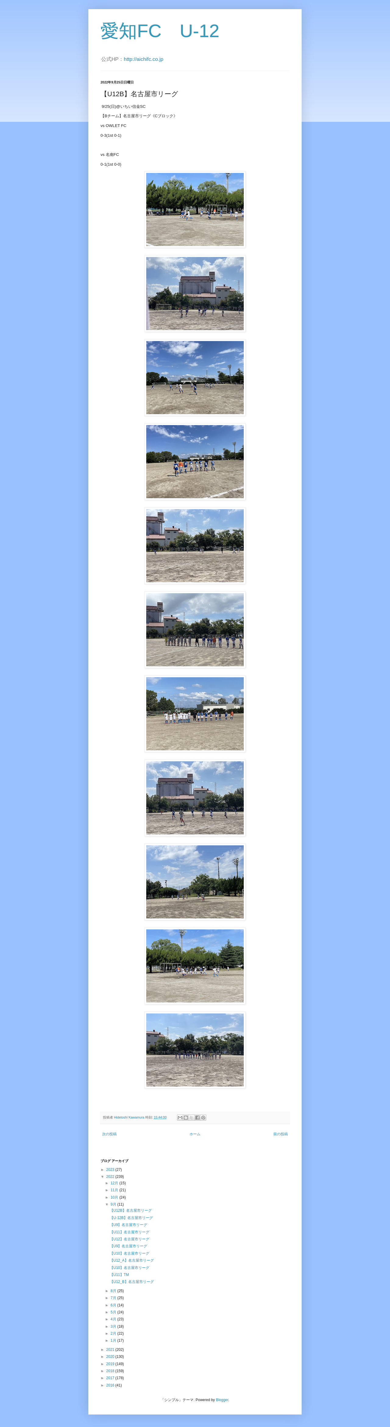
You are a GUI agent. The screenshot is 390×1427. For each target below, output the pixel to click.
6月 (114, 1305)
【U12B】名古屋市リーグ (131, 1210)
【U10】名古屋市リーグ (129, 1253)
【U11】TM (119, 1275)
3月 (114, 1326)
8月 (114, 1291)
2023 (110, 1170)
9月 (114, 1204)
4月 (114, 1319)
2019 (110, 1364)
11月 (115, 1190)
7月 (114, 1298)
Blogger (222, 1400)
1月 (114, 1340)
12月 (115, 1183)
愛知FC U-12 (160, 31)
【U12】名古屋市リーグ (129, 1239)
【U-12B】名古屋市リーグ (131, 1218)
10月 (115, 1197)
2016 (110, 1385)
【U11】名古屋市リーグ (129, 1232)
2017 (110, 1378)
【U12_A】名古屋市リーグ (132, 1260)
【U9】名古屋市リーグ (128, 1225)
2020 (110, 1357)
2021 (110, 1350)
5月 (114, 1312)
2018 (110, 1371)
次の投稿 (109, 1134)
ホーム (195, 1134)
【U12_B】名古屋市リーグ (132, 1282)
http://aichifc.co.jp (143, 59)
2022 (110, 1177)
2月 (114, 1333)
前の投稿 (280, 1134)
